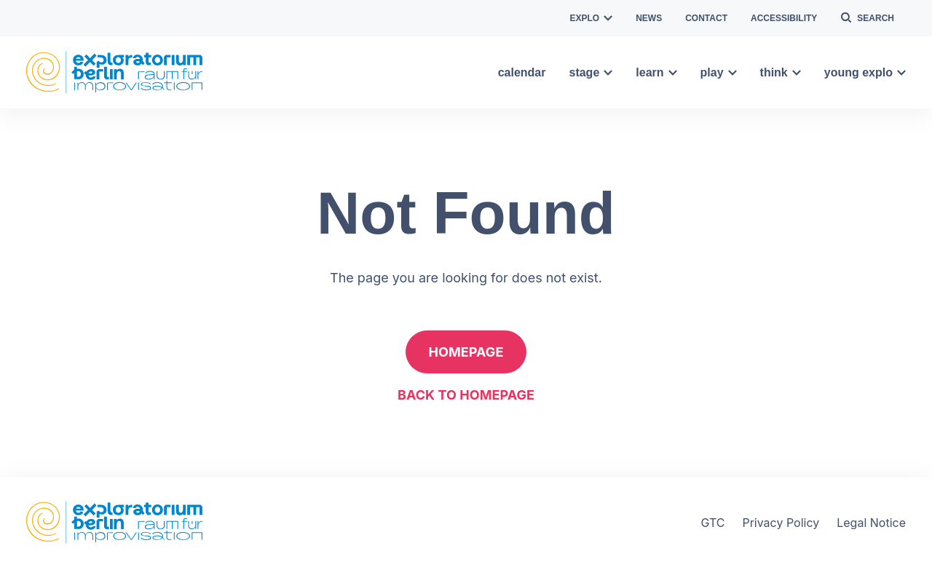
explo (591, 18)
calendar (522, 72)
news (649, 18)
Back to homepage (466, 395)
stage (590, 72)
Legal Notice (871, 522)
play (718, 72)
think (780, 72)
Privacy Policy (780, 522)
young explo (865, 72)
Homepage (466, 352)
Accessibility (784, 18)
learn (656, 72)
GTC (712, 522)
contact (706, 18)
